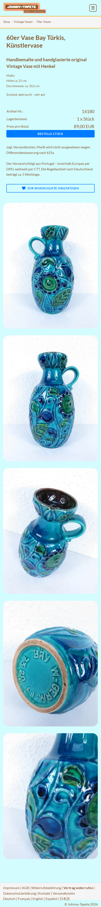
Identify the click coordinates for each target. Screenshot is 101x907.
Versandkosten (24, 147)
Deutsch (9, 899)
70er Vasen (43, 21)
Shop (6, 21)
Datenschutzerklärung (19, 893)
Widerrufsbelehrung (46, 888)
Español (51, 899)
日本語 (65, 899)
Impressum (11, 888)
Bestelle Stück (50, 134)
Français (24, 899)
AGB (25, 888)
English (38, 899)
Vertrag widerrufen (78, 888)
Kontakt (44, 893)
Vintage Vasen (23, 21)
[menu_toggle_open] (93, 8)
